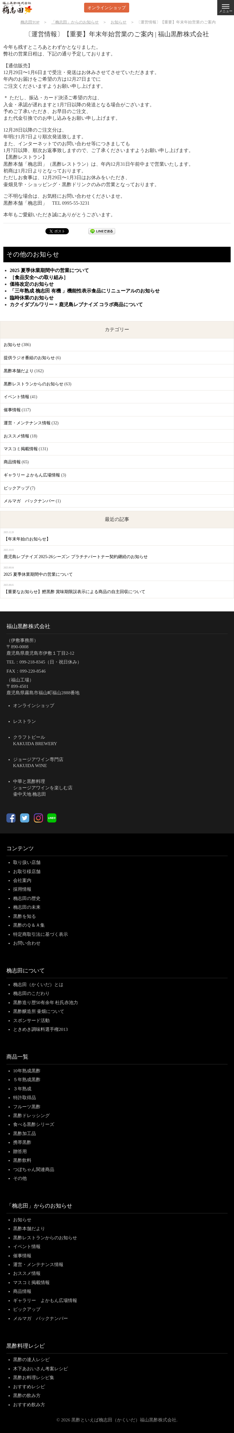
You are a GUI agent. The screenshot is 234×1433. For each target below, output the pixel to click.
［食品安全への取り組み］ (39, 277)
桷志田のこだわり (31, 993)
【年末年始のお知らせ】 (27, 539)
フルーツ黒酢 (27, 1106)
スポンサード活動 (31, 1020)
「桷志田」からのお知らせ (39, 1206)
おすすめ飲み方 (29, 1404)
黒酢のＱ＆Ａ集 (29, 925)
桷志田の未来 (27, 907)
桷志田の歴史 (27, 898)
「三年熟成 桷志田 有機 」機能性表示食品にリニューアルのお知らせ (85, 290)
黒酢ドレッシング (31, 1115)
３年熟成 (22, 1088)
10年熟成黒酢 (27, 1070)
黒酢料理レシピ (25, 1346)
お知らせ (12, 344)
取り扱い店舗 (27, 862)
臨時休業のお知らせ (32, 297)
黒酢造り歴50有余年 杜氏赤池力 (45, 1002)
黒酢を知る (24, 916)
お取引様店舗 (27, 871)
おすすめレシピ (29, 1386)
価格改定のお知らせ (32, 284)
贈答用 (20, 1151)
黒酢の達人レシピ (31, 1359)
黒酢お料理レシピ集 (33, 1377)
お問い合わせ (27, 943)
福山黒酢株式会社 (28, 626)
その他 (20, 1178)
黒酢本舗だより (19, 371)
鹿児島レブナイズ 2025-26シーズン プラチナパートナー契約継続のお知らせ (76, 556)
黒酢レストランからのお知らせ (33, 384)
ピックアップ (16, 488)
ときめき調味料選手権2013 (40, 1029)
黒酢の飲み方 (27, 1395)
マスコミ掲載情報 (21, 449)
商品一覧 (17, 1057)
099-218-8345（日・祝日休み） (51, 662)
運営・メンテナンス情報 (27, 423)
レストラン (24, 721)
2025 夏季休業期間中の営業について (49, 270)
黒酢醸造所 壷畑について (39, 1011)
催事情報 (12, 410)
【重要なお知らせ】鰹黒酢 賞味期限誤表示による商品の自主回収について (74, 591)
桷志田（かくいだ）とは (38, 984)
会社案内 (22, 880)
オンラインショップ (106, 7)
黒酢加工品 (24, 1133)
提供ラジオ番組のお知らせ (29, 358)
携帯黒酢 (22, 1142)
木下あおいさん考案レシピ (40, 1368)
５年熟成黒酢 (27, 1079)
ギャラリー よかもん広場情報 (32, 475)
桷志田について (25, 971)
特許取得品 (24, 1097)
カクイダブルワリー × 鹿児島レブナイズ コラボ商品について (76, 304)
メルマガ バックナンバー (29, 501)
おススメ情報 (16, 436)
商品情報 (12, 462)
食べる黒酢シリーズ (33, 1124)
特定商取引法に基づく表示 (40, 934)
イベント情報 (16, 397)
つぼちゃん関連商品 (33, 1169)
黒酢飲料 (22, 1160)
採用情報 (22, 889)
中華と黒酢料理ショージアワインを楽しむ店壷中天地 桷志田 (43, 788)
